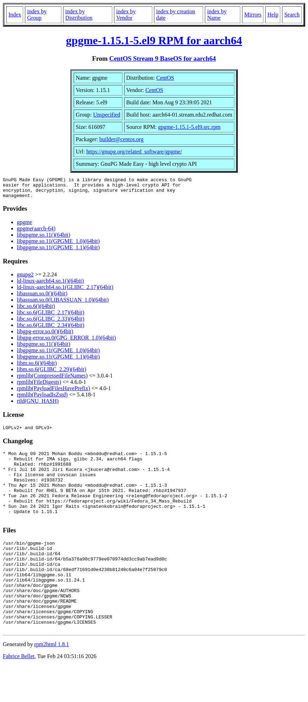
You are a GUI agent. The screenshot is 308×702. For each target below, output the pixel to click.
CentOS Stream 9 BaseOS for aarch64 (162, 58)
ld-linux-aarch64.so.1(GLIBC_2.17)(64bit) (65, 291)
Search (292, 15)
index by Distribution (78, 14)
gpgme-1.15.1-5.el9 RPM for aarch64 (154, 40)
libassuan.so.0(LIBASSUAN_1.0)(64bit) (63, 304)
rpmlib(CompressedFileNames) (52, 380)
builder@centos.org (121, 139)
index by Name (217, 14)
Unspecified (106, 115)
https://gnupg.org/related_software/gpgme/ (134, 152)
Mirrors (252, 15)
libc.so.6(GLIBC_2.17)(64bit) (50, 317)
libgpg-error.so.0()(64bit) (45, 336)
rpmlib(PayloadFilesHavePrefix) (53, 392)
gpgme (24, 226)
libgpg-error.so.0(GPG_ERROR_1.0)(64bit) (66, 342)
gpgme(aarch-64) (36, 233)
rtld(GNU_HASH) (38, 405)
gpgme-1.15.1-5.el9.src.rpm (189, 127)
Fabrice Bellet (18, 693)
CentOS (165, 78)
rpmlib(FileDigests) (39, 386)
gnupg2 (25, 279)
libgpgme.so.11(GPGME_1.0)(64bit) (58, 245)
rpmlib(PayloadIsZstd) (42, 399)
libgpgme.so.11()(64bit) (43, 239)
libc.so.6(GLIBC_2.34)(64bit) (50, 329)
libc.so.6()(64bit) (36, 310)
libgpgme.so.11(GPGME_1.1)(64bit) (58, 252)
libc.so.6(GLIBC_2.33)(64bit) (50, 323)
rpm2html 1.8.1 (51, 681)
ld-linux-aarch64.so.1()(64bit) (50, 285)
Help (272, 15)
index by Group (37, 14)
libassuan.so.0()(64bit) (42, 298)
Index (14, 15)
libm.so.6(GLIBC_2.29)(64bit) (51, 373)
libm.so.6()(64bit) (37, 367)
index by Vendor (126, 14)
